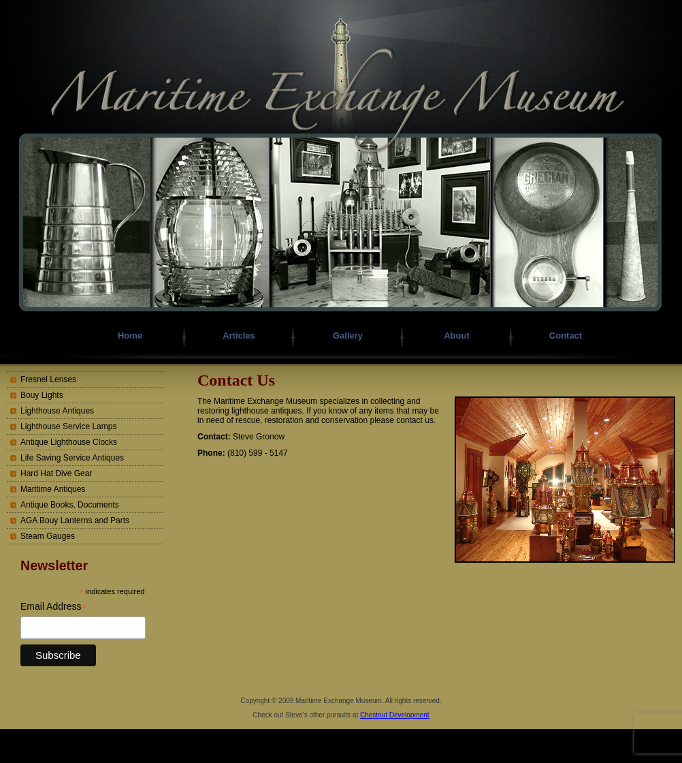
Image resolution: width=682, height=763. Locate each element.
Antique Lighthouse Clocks (68, 442)
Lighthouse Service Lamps (68, 426)
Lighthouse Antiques (57, 411)
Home (130, 335)
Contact (565, 335)
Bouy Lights (41, 395)
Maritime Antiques (52, 489)
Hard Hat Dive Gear (56, 473)
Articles (239, 335)
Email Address (53, 606)
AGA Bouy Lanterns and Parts (74, 520)
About (457, 335)
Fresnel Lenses (48, 379)
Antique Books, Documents (69, 505)
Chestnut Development (394, 715)
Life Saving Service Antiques (72, 458)
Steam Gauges (47, 536)
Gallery (348, 335)
